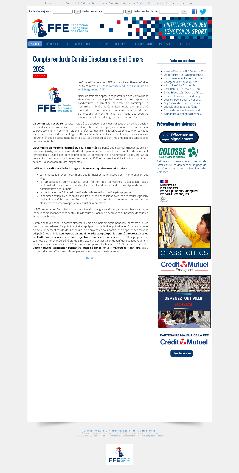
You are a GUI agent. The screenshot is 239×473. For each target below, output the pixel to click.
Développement (143, 44)
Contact (71, 3)
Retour (90, 257)
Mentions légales (118, 431)
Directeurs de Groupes (162, 3)
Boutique (185, 44)
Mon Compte (111, 3)
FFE (66, 44)
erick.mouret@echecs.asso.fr (150, 436)
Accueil (35, 44)
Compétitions (83, 44)
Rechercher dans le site (145, 11)
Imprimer (187, 3)
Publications (89, 3)
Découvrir (52, 44)
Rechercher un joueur (40, 11)
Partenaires (166, 44)
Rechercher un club (92, 11)
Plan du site (53, 3)
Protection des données (142, 431)
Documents (121, 44)
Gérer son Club (133, 3)
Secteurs (103, 44)
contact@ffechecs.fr (112, 436)
